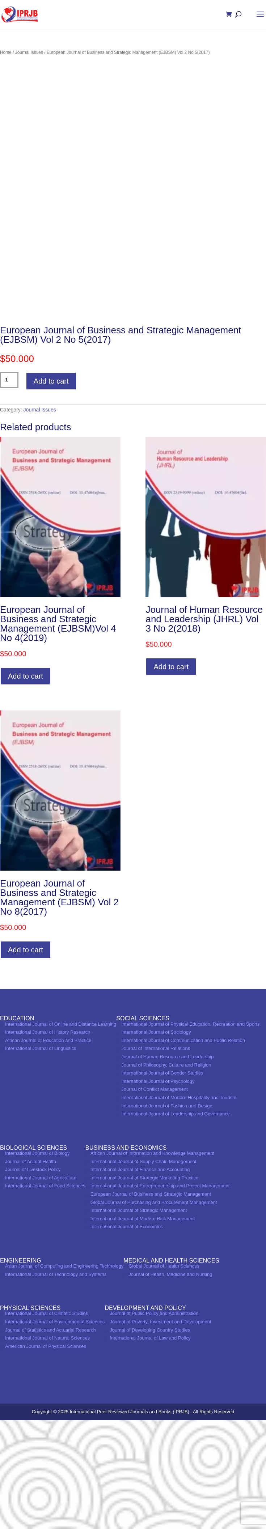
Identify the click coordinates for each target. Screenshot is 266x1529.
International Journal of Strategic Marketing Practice (144, 1286)
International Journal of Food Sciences (45, 1295)
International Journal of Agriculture (40, 1286)
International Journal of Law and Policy (150, 1447)
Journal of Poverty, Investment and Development (160, 1430)
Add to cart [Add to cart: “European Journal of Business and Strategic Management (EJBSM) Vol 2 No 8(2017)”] (25, 1059)
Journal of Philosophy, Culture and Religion (166, 1173)
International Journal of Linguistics (40, 1157)
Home (6, 52)
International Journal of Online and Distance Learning (60, 1133)
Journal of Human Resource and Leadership (167, 1165)
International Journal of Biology (37, 1262)
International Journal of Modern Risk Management (142, 1327)
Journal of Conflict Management (154, 1198)
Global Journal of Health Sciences (163, 1375)
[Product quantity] (9, 489)
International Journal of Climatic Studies (46, 1422)
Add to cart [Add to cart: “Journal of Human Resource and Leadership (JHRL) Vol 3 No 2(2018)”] (171, 776)
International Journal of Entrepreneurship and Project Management (159, 1295)
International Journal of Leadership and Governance (175, 1223)
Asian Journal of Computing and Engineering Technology (64, 1375)
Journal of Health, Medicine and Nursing (170, 1383)
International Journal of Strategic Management (138, 1319)
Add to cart (51, 490)
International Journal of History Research (47, 1141)
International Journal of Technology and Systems (55, 1383)
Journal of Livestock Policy (32, 1278)
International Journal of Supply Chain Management (143, 1270)
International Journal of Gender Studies (162, 1182)
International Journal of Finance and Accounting (140, 1278)
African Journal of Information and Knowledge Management (152, 1262)
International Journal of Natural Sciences (47, 1447)
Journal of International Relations (155, 1157)
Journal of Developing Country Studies (150, 1439)
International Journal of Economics (126, 1335)
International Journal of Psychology (157, 1190)
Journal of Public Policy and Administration (154, 1422)
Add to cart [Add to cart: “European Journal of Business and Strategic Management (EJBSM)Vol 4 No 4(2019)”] (25, 785)
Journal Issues (29, 52)
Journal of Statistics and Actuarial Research (50, 1439)
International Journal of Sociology (156, 1141)
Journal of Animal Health (30, 1270)
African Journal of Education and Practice (48, 1149)
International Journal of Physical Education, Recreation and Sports (190, 1133)
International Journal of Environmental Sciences (55, 1430)
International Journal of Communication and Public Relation (183, 1149)
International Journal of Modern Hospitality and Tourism (178, 1206)
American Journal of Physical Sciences (45, 1455)
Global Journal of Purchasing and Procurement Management (153, 1311)
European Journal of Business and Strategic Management (150, 1303)
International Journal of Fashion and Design (166, 1214)
